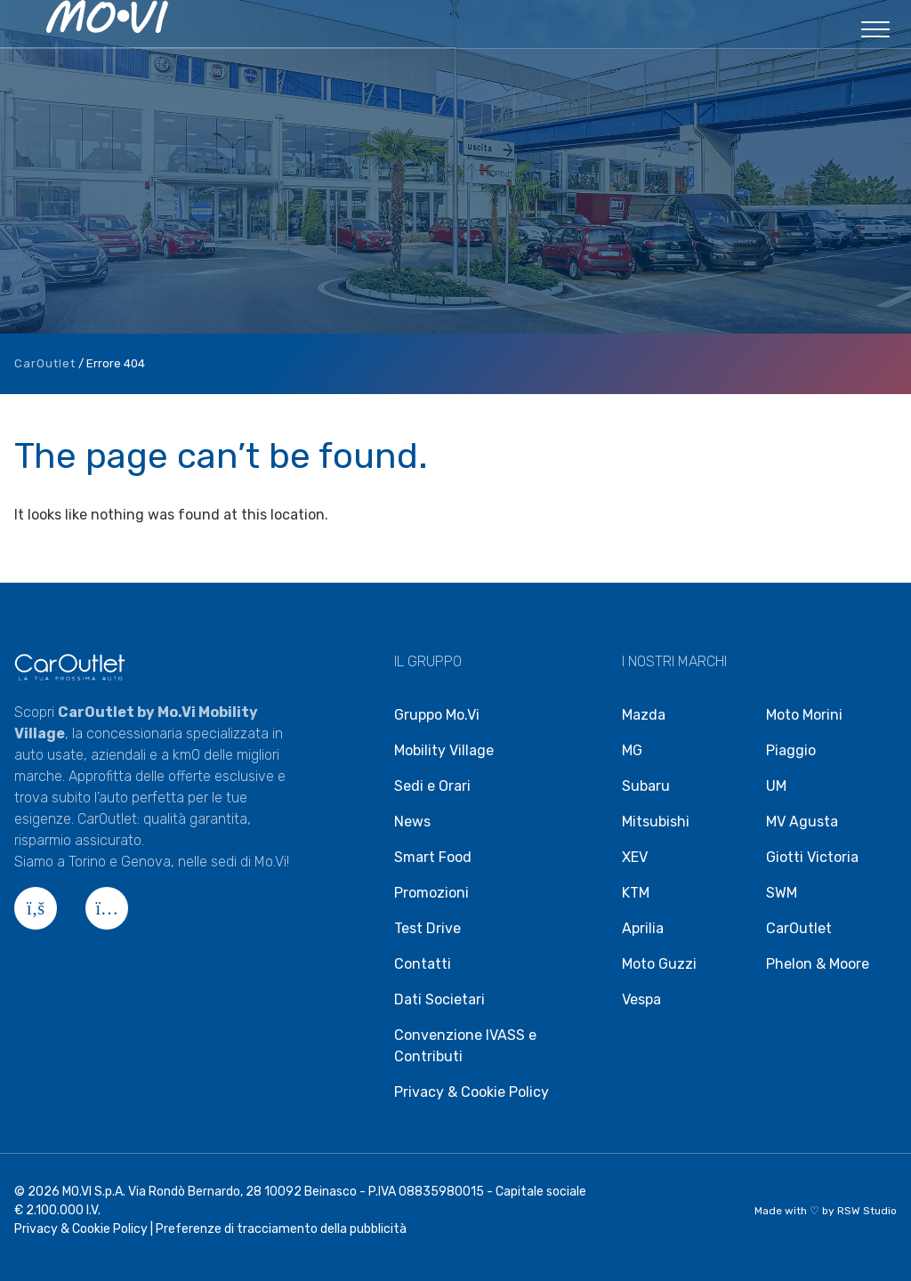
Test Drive (427, 928)
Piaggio (791, 750)
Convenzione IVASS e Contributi (465, 1046)
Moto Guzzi (659, 963)
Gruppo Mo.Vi (437, 714)
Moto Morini (804, 714)
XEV (635, 857)
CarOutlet (45, 363)
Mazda (643, 714)
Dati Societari (439, 999)
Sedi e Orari (432, 785)
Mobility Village (444, 750)
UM (776, 785)
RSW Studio (867, 1210)
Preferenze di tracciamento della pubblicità (281, 1229)
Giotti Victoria (812, 857)
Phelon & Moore (817, 963)
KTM (635, 892)
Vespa (641, 999)
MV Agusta (802, 821)
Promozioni (431, 892)
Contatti (422, 963)
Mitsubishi (655, 821)
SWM (781, 892)
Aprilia (643, 928)
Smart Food (433, 857)
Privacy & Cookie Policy (471, 1092)
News (412, 821)
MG (632, 750)
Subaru (646, 785)
